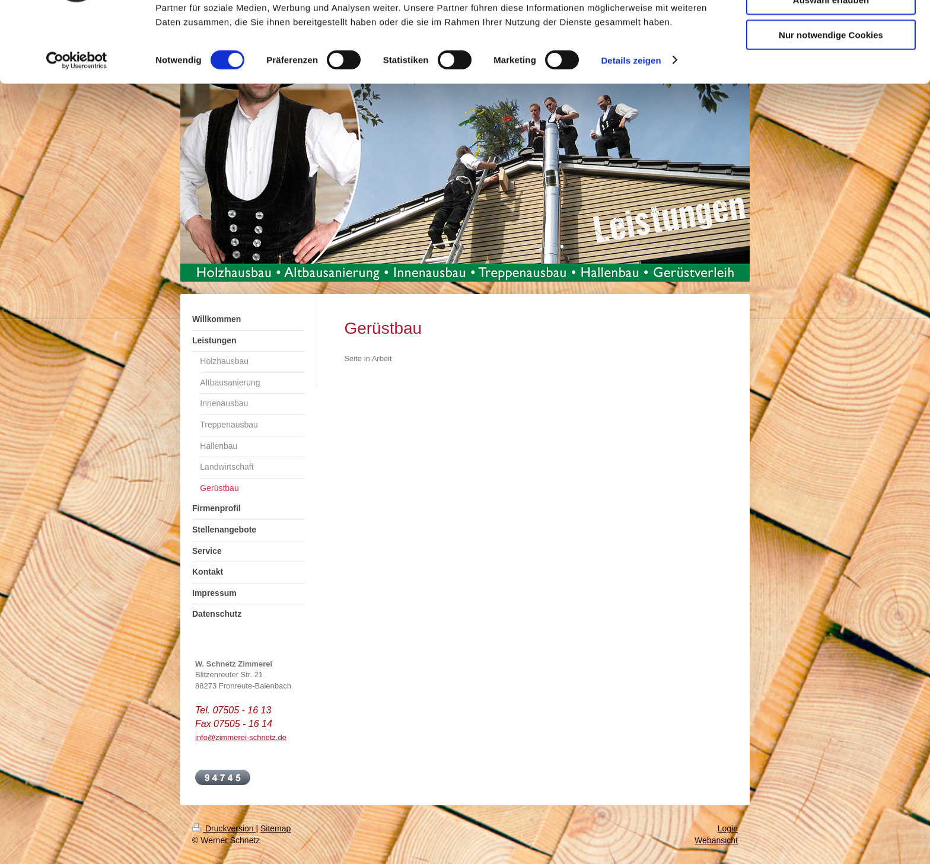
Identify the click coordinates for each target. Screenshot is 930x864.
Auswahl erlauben (831, 64)
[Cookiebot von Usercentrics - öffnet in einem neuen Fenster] (77, 124)
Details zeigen (631, 124)
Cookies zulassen (831, 29)
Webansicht (716, 840)
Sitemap (275, 828)
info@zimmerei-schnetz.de (240, 737)
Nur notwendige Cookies (831, 99)
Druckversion (224, 828)
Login (728, 828)
